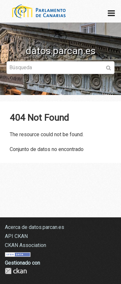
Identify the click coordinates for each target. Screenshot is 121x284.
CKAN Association (25, 245)
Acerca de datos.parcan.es (34, 227)
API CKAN (16, 236)
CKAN (16, 271)
